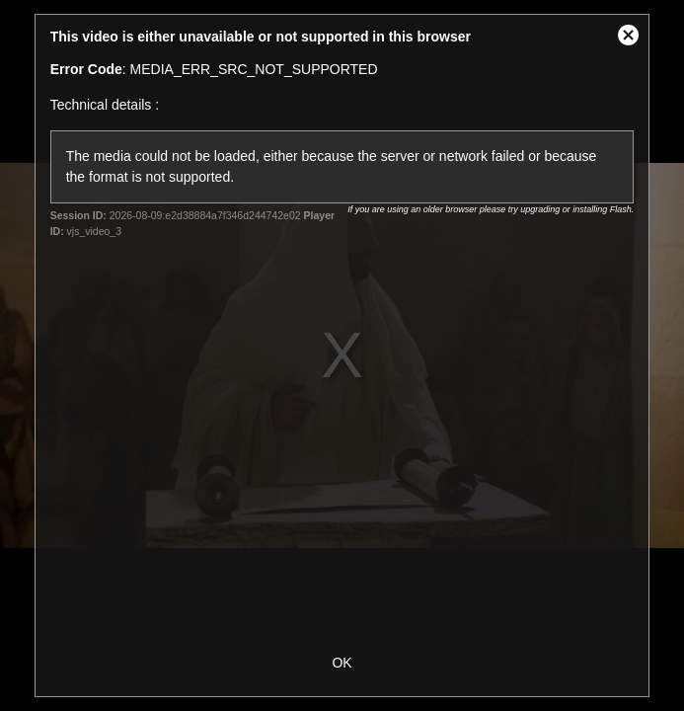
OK (341, 663)
